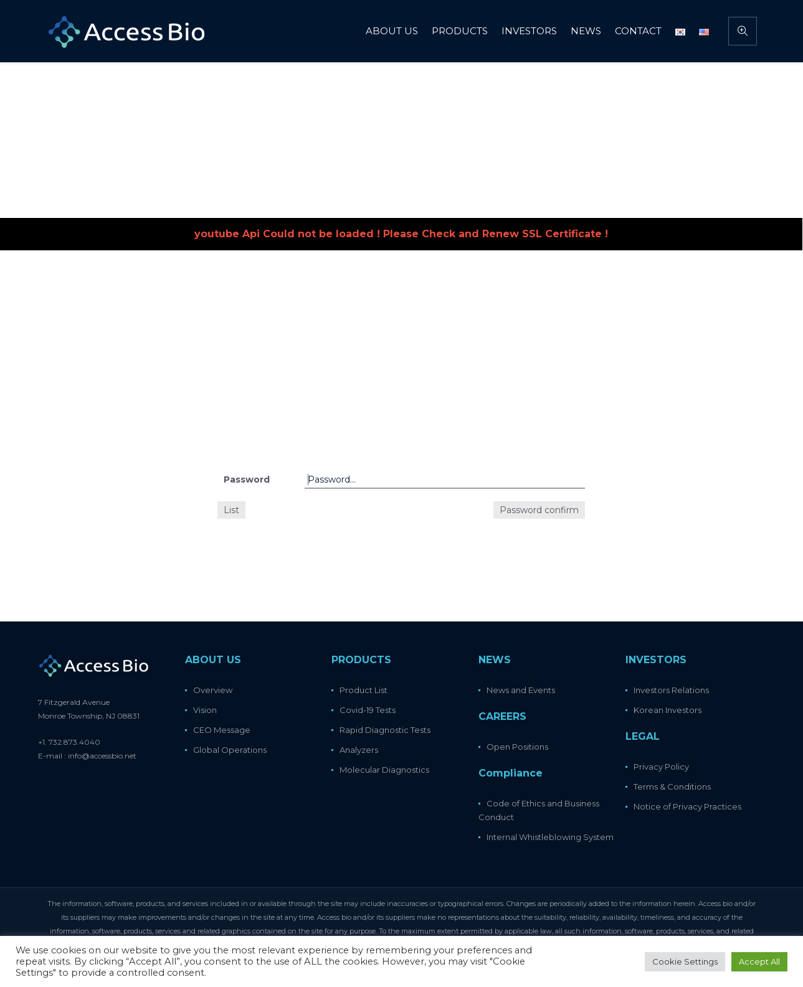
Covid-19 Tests (368, 710)
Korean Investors (667, 710)
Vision (205, 710)
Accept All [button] (759, 961)
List (231, 510)
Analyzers (359, 750)
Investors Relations (671, 690)
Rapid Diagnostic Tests (385, 730)
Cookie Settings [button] (685, 961)
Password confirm (539, 510)
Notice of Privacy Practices (687, 806)
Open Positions (517, 747)
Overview (212, 690)
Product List (363, 690)
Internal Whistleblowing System (550, 837)
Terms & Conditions (672, 786)
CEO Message (221, 730)
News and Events (521, 690)
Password (247, 479)
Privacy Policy (661, 767)
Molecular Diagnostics (384, 770)
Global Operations (230, 750)
